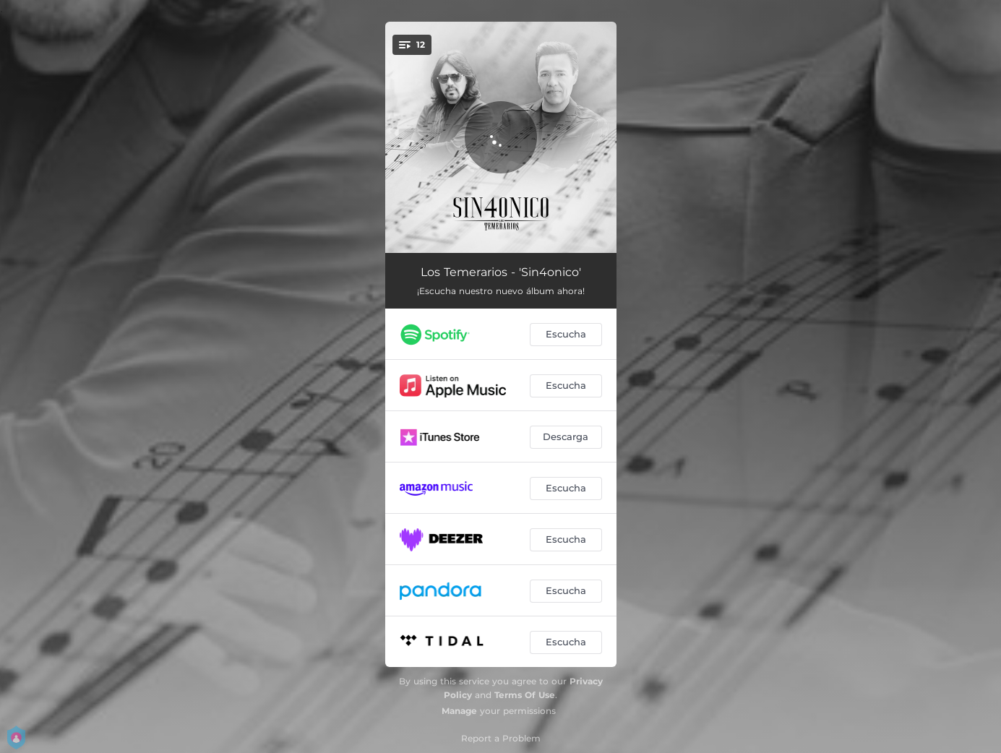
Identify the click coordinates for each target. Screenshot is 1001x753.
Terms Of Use (524, 694)
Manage (459, 710)
